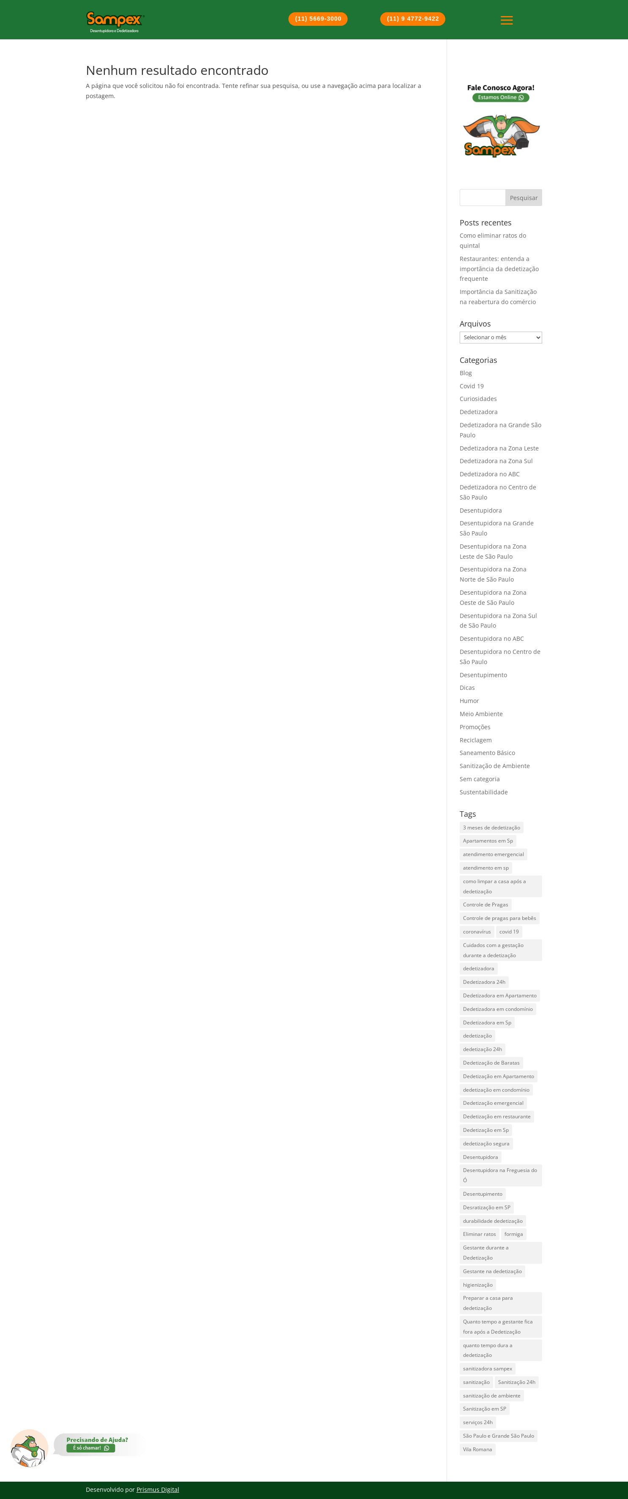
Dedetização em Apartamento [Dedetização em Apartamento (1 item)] (498, 1076)
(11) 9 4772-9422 (413, 18)
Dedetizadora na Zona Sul (496, 461)
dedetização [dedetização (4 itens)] (477, 1035)
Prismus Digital (158, 1489)
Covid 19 (472, 386)
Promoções (475, 727)
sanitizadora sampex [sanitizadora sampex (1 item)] (487, 1368)
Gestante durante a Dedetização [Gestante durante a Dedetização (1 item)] (486, 1252)
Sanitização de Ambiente (495, 766)
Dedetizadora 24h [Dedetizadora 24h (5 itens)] (484, 982)
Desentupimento (483, 675)
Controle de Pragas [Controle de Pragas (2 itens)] (485, 904)
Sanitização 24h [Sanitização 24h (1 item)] (516, 1382)
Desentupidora (481, 510)
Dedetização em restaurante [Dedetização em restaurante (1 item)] (497, 1116)
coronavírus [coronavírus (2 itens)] (477, 931)
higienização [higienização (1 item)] (478, 1284)
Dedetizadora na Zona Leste (499, 448)
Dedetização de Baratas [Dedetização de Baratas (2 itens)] (491, 1062)
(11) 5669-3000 (318, 18)
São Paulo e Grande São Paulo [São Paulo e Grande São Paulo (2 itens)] (498, 1435)
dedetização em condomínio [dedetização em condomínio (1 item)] (496, 1089)
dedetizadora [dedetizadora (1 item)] (478, 968)
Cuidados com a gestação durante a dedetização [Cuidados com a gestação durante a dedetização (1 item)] (493, 950)
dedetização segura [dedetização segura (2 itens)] (486, 1143)
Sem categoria (480, 779)
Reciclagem (476, 740)
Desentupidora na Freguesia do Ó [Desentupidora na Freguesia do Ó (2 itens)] (500, 1175)
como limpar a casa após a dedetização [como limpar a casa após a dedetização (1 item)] (494, 886)
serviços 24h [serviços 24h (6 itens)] (478, 1422)
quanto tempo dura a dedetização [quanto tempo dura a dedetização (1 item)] (488, 1350)
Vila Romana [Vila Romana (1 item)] (477, 1449)
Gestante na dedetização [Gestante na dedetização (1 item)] (492, 1271)
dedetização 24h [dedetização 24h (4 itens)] (482, 1049)
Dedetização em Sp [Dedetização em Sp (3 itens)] (486, 1130)
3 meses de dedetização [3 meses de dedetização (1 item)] (491, 827)
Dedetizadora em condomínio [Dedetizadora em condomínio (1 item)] (498, 1009)
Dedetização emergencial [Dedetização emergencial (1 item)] (493, 1102)
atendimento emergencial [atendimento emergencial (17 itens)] (493, 854)
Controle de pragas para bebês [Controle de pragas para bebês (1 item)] (499, 918)
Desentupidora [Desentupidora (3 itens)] (480, 1157)
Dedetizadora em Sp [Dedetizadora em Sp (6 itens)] (487, 1022)
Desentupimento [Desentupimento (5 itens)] (482, 1193)
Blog (466, 373)
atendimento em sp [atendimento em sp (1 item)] (486, 867)
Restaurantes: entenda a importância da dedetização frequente (499, 269)
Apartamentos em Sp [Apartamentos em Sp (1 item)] (488, 840)
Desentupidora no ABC (492, 638)
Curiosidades (478, 399)
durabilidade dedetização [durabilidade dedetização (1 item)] (493, 1220)
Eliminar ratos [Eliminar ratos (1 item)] (479, 1234)
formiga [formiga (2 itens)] (514, 1234)
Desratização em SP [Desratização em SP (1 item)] (486, 1207)
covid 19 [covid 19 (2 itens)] (509, 931)
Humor (469, 701)
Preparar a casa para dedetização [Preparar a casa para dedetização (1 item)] (488, 1303)
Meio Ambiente (481, 714)
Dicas (467, 688)
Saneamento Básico (487, 753)
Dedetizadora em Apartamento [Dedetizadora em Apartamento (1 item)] (500, 995)
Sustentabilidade (484, 792)
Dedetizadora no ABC (490, 474)
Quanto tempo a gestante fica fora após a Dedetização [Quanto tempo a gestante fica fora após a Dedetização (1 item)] (498, 1326)
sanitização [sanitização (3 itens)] (476, 1382)
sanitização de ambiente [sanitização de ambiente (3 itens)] (492, 1395)
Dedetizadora (479, 412)
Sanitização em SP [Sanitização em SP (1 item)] (484, 1408)
